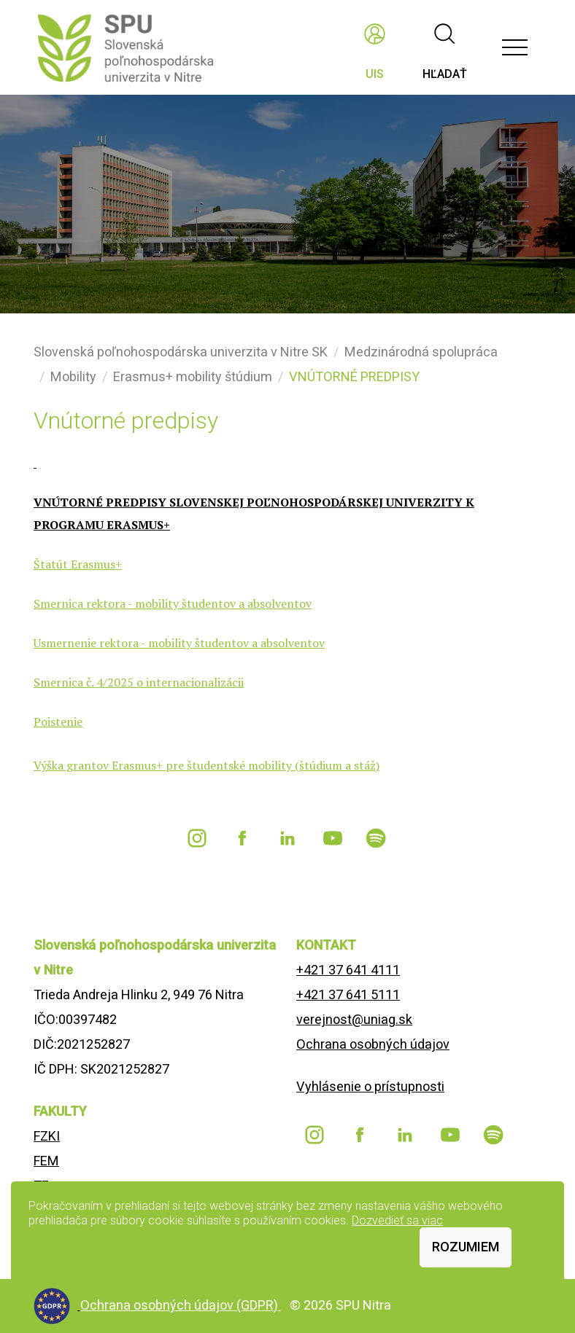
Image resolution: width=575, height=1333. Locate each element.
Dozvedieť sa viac (397, 1220)
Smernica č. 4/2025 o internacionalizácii (139, 682)
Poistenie (58, 722)
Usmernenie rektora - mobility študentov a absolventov (179, 643)
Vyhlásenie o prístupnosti (370, 1086)
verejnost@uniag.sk (354, 1019)
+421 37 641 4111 (348, 969)
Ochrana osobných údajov (372, 1044)
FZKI (47, 1136)
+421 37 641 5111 (348, 994)
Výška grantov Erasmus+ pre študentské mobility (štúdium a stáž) (206, 765)
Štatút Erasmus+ (78, 564)
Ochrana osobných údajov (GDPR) (180, 1305)
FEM (46, 1160)
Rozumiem (465, 1246)
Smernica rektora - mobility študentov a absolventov (173, 603)
